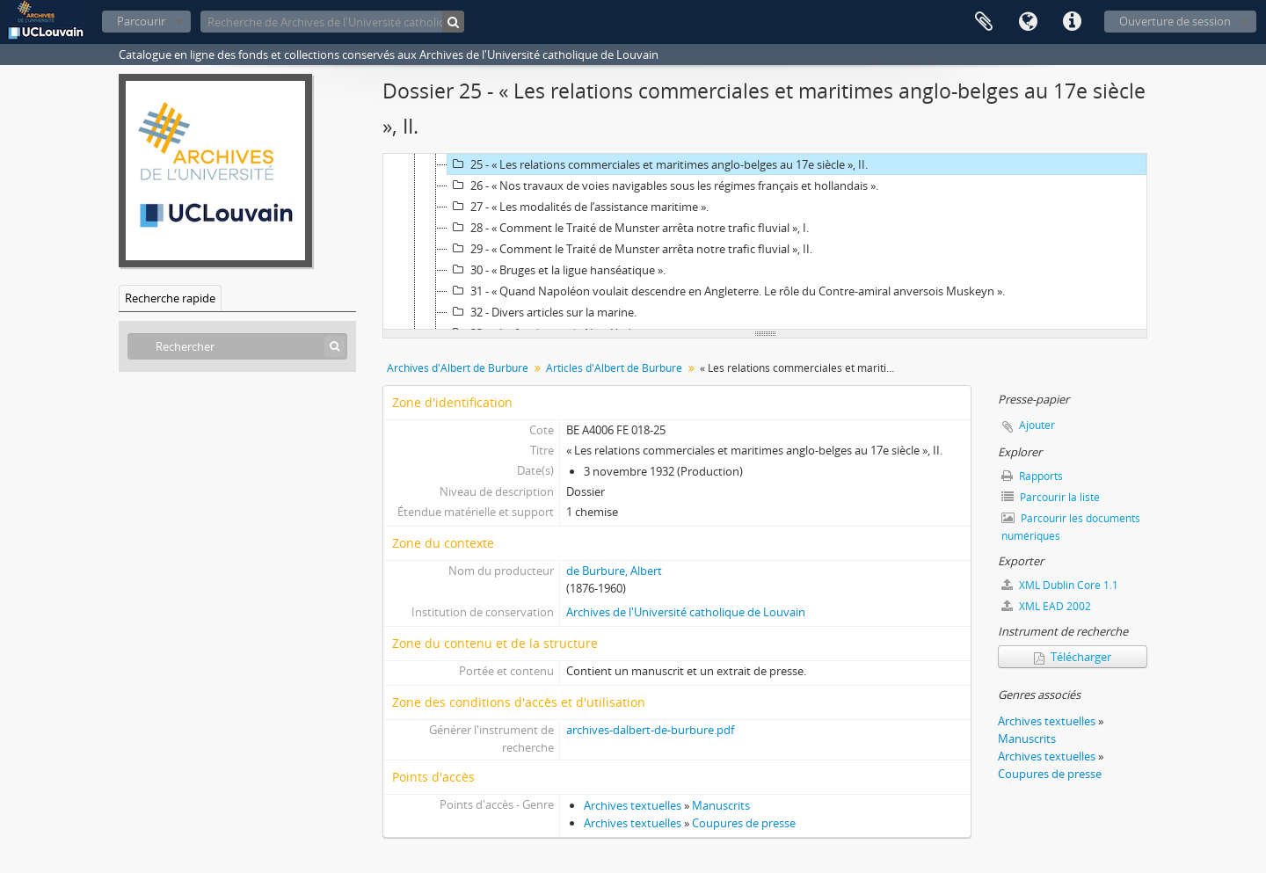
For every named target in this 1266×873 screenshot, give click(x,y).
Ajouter (1037, 425)
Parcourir (141, 21)
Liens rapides (1072, 22)
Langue (1028, 22)
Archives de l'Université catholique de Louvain (685, 612)
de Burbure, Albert (614, 570)
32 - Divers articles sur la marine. (542, 312)
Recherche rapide (170, 298)
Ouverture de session (1175, 21)
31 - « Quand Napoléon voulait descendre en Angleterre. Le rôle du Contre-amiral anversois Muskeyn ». (726, 291)
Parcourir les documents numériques (1070, 527)
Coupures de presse (744, 823)
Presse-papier (984, 22)
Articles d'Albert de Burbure (614, 367)
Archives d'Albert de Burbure (457, 367)
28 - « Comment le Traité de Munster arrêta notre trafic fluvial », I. (628, 227)
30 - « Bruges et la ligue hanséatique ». (556, 269)
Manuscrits (721, 805)
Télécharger (1072, 657)
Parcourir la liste (1050, 497)
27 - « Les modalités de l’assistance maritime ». (578, 206)
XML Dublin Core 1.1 (1059, 585)
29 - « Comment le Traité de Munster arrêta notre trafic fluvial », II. (629, 248)
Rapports (1032, 476)
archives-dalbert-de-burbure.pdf (650, 730)
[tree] (764, 242)
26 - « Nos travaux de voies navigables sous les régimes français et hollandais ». (662, 185)
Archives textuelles (632, 805)
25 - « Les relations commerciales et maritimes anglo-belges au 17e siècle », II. (657, 164)
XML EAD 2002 (1046, 606)
